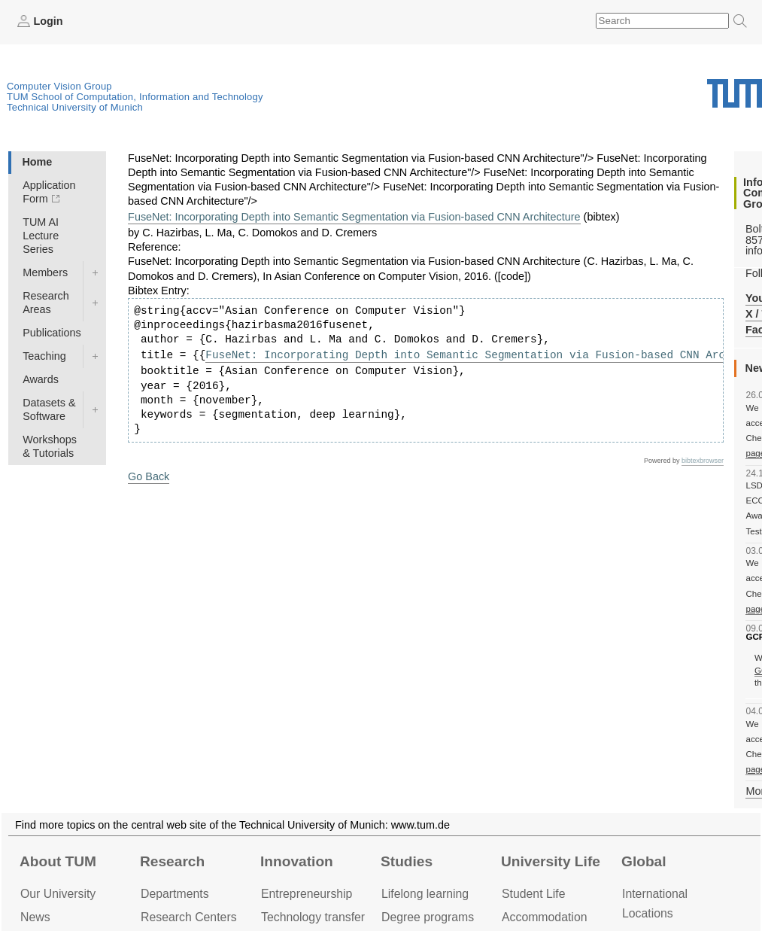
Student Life (533, 893)
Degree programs (427, 917)
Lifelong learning (425, 893)
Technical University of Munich (75, 107)
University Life (550, 861)
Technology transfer (313, 917)
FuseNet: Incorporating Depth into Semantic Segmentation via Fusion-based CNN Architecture (354, 217)
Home (37, 162)
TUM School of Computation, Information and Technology (135, 96)
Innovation (296, 861)
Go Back (148, 476)
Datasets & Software (49, 409)
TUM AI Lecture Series (41, 235)
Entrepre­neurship (306, 893)
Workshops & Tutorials (50, 446)
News (35, 917)
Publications (52, 333)
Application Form (49, 192)
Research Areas (46, 302)
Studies (407, 861)
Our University (58, 893)
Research (172, 861)
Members (45, 272)
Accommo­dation (544, 917)
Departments (175, 893)
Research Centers (189, 917)
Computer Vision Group (59, 86)
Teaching (44, 356)
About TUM (58, 861)
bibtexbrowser (703, 460)
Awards (41, 379)
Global (643, 861)
